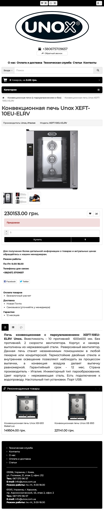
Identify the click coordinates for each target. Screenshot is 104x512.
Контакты (14, 451)
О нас (12, 455)
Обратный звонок (52, 53)
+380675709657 (55, 49)
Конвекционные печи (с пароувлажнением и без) (34, 97)
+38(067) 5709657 (13, 272)
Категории (52, 89)
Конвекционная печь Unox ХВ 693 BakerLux (24, 424)
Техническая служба (21, 448)
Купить (37, 239)
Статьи (13, 462)
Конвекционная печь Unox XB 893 (74, 423)
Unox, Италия (28, 123)
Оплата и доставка (20, 458)
